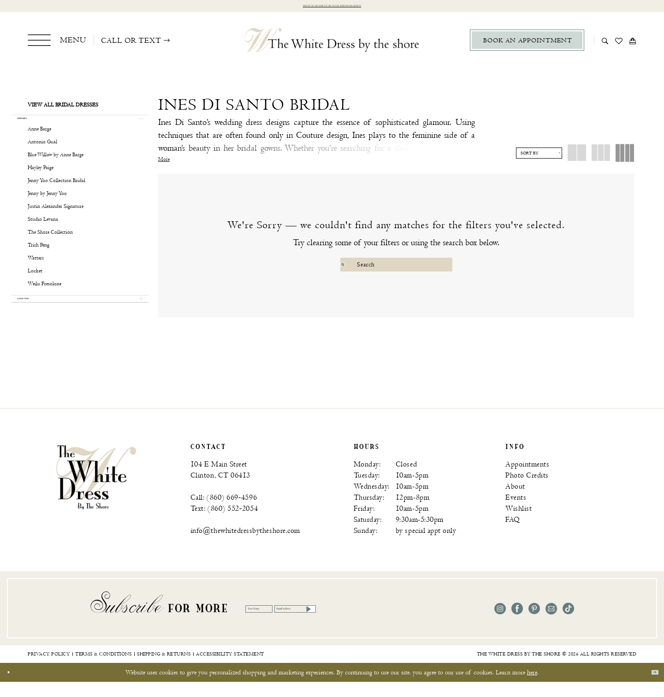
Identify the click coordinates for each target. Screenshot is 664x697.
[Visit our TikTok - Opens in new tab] (568, 624)
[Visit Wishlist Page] (619, 44)
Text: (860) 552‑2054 (224, 524)
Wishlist (518, 524)
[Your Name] (282, 623)
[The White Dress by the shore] (332, 44)
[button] (57, 44)
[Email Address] (380, 623)
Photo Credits (527, 490)
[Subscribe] (427, 623)
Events (515, 512)
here (532, 687)
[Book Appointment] (527, 44)
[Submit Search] (348, 269)
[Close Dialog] (14, 687)
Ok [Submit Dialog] (649, 687)
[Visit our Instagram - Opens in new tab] (500, 624)
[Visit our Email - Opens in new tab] (551, 624)
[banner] (96, 492)
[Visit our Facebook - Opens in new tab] (517, 624)
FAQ (512, 535)
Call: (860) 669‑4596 (223, 512)
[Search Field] (396, 269)
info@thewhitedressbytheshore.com (245, 546)
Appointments (527, 479)
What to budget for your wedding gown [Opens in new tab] (332, 8)
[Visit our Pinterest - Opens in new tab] (534, 624)
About (515, 501)
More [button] (164, 163)
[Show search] (605, 44)
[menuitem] (57, 44)
